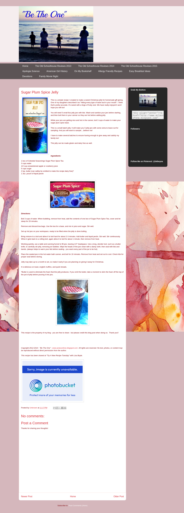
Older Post (118, 496)
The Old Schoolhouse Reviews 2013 (53, 66)
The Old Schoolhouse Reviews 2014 (96, 66)
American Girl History (57, 71)
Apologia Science (31, 71)
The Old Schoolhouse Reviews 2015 (139, 66)
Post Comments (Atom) (78, 505)
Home (25, 66)
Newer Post (26, 496)
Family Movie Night (48, 76)
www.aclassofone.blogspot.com (65, 348)
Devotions (27, 76)
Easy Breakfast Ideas (139, 71)
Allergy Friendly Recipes (110, 71)
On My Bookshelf (82, 71)
